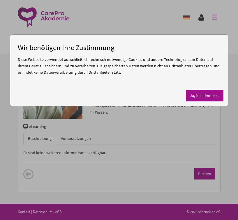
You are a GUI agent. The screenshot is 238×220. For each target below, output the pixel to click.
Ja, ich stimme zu (205, 95)
